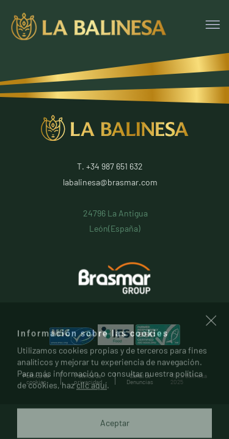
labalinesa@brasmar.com (110, 182)
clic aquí (91, 413)
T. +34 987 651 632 (110, 166)
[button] (211, 350)
